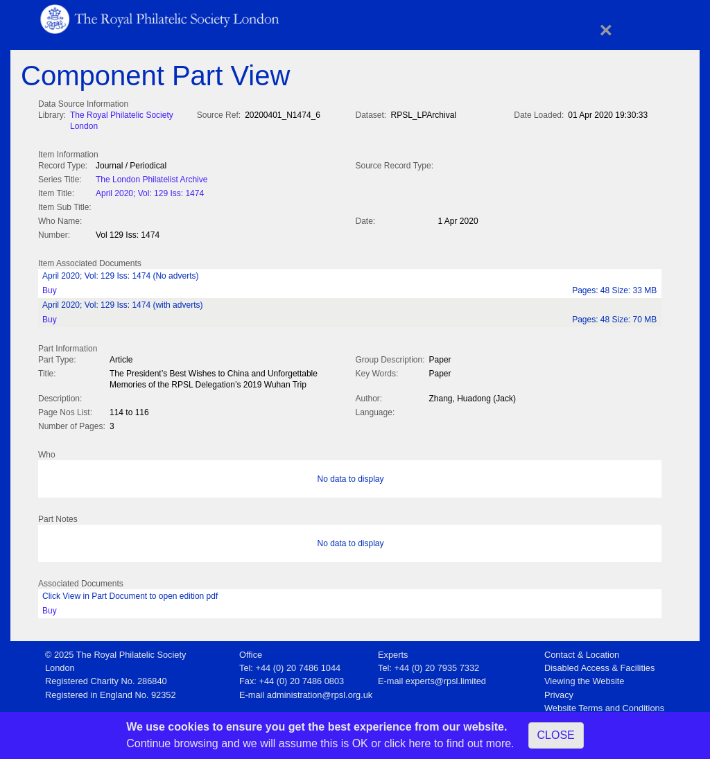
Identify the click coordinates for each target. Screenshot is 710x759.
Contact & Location (581, 650)
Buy (49, 288)
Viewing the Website (584, 677)
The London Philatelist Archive (151, 178)
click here (407, 743)
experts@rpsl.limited (446, 677)
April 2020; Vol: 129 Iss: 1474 (150, 192)
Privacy (558, 691)
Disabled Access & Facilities (599, 663)
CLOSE (556, 735)
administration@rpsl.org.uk (319, 691)
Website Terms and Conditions (604, 704)
